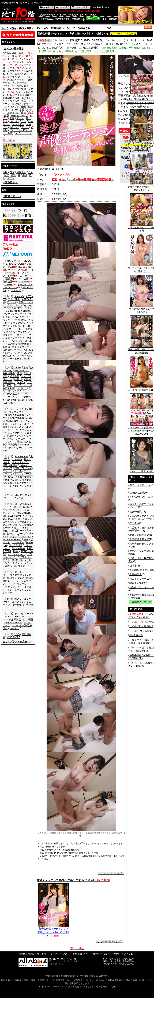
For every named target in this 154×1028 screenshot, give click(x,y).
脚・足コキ (9, 68)
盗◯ (23, 100)
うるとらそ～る (20, 317)
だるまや (17, 459)
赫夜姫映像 (9, 373)
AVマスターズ (19, 340)
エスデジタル (10, 326)
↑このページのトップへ (111, 873)
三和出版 (7, 415)
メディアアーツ (11, 584)
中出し (25, 88)
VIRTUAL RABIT (23, 503)
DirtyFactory (21, 456)
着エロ (25, 127)
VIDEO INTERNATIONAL (17, 262)
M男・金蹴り (19, 53)
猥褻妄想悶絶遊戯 (139, 535)
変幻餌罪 (17, 560)
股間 (30, 172)
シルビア (27, 423)
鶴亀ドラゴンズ (23, 468)
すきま (13, 426)
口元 (12, 172)
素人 (28, 56)
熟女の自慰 (135, 511)
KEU (9, 385)
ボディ (10, 178)
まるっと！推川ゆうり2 (141, 470)
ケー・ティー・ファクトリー (16, 396)
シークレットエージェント (17, 422)
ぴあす (28, 515)
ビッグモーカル (18, 521)
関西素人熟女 (136, 583)
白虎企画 (7, 281)
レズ (21, 91)
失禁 (6, 175)
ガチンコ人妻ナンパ (140, 485)
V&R (26, 539)
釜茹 (19, 373)
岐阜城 (18, 379)
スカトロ (17, 94)
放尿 (27, 94)
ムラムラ (17, 581)
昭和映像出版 (17, 418)
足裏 (12, 77)
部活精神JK (18, 530)
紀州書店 (14, 376)
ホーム (5, 28)
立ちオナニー (21, 82)
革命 (25, 367)
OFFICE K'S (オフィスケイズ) (18, 351)
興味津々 (21, 172)
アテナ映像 (14, 299)
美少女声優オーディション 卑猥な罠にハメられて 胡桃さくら (53, 931)
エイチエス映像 (17, 342)
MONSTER (24, 281)
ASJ (29, 323)
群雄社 (21, 400)
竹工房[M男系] (25, 266)
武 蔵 (29, 578)
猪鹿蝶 (26, 311)
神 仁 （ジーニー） (17, 438)
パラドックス (21, 509)
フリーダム (18, 542)
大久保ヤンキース (12, 349)
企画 (23, 106)
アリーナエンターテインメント (18, 304)
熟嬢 (19, 441)
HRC (22, 320)
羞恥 (12, 118)
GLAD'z (21, 382)
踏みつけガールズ (17, 533)
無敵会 (6, 581)
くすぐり (7, 100)
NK (16, 495)
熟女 (14, 28)
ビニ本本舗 (14, 518)
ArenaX (28, 305)
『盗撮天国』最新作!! (141, 626)
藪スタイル (20, 598)
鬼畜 (6, 115)
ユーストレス (19, 601)
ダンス (20, 118)
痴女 (12, 71)
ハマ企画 (24, 278)
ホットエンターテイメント (17, 562)
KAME (17, 367)
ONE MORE (13, 637)
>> (10, 182)
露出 (23, 112)
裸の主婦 (134, 523)
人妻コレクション (17, 523)
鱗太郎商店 (15, 619)
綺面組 (27, 379)
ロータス (14, 628)
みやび (27, 581)
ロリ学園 (28, 619)
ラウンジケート (23, 613)
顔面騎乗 (7, 97)
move (21, 578)
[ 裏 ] (62, 168)
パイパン (14, 121)
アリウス (11, 302)
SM (9, 94)
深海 (5, 426)
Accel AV (19, 296)
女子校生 (12, 56)
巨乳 (16, 88)
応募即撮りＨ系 (20, 346)
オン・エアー (17, 334)
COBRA (8, 284)
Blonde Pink (18, 548)
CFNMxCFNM (10, 420)
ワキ (23, 121)
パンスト (21, 77)
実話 (13, 175)
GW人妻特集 (136, 635)
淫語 (5, 85)
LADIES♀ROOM (13, 622)
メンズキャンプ (18, 589)
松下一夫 (7, 575)
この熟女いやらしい (140, 497)
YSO (17, 634)
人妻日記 (27, 524)
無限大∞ (11, 578)
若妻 (23, 74)
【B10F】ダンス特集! (141, 631)
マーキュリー (21, 572)
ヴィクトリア (10, 320)
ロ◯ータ (17, 59)
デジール (19, 474)
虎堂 (23, 483)
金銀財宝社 (9, 382)
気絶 (16, 100)
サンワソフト (15, 269)
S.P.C (6, 361)
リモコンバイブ (19, 115)
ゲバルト (22, 388)
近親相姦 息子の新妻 (140, 570)
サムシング (20, 409)
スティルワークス (16, 447)
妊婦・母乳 (13, 74)
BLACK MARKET (12, 539)
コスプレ (14, 106)
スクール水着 (17, 109)
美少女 (6, 59)
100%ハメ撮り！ (12, 527)
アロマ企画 (10, 308)
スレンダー (18, 124)
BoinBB (26, 512)
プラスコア (25, 536)
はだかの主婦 (136, 492)
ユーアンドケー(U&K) (17, 603)
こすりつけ (16, 85)
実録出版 (19, 415)
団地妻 (133, 565)
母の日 (26, 506)
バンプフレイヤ (11, 512)
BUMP (18, 515)
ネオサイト (26, 495)
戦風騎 (10, 435)
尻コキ (20, 68)
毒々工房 (14, 483)
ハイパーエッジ (12, 506)
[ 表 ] (53, 168)
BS (4, 518)
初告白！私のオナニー (141, 587)
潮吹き (10, 79)
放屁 (5, 172)
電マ (28, 118)
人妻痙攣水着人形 (139, 539)
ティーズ (16, 290)
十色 (19, 477)
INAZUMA (15, 311)
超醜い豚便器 (10, 465)
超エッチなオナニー (140, 578)
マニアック (20, 575)
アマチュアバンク (17, 336)
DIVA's (11, 477)
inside (27, 358)
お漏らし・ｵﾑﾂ (22, 97)
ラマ (24, 616)
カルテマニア (21, 370)
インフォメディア (12, 314)
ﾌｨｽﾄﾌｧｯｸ (14, 127)
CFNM (6, 53)
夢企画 (29, 604)
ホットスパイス (16, 554)
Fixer (15, 551)
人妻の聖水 (135, 574)
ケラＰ (15, 391)
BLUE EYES (15, 545)
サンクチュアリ (22, 412)
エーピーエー (16, 329)
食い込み (17, 103)
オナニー (21, 79)
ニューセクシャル (14, 498)
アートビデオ (14, 358)
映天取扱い (19, 323)
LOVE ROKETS (11, 616)
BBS (25, 527)
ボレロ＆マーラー (22, 566)
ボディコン (13, 112)
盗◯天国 (19, 480)
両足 (24, 175)
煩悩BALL (8, 515)
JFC (28, 418)
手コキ (27, 65)
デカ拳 (18, 471)
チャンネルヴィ (20, 462)
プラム (13, 536)
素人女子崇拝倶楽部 (17, 443)
